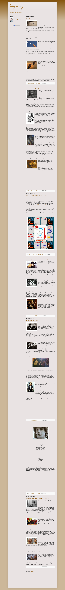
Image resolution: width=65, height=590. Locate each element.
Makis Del (16, 17)
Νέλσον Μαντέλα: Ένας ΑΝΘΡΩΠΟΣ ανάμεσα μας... (38, 498)
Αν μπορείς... (29, 18)
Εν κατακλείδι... (29, 425)
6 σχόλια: (39, 83)
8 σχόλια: (39, 493)
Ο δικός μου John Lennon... (32, 320)
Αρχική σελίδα (40, 569)
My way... (18, 6)
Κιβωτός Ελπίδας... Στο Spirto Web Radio (36, 195)
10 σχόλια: (39, 190)
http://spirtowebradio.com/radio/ (41, 204)
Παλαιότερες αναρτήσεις (51, 569)
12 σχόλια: (39, 420)
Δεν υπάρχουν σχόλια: (41, 254)
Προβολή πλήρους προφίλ (17, 19)
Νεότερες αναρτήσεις (30, 569)
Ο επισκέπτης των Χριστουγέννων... (34, 88)
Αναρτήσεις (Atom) (33, 571)
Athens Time (16, 25)
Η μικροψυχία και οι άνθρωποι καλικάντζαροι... (37, 259)
